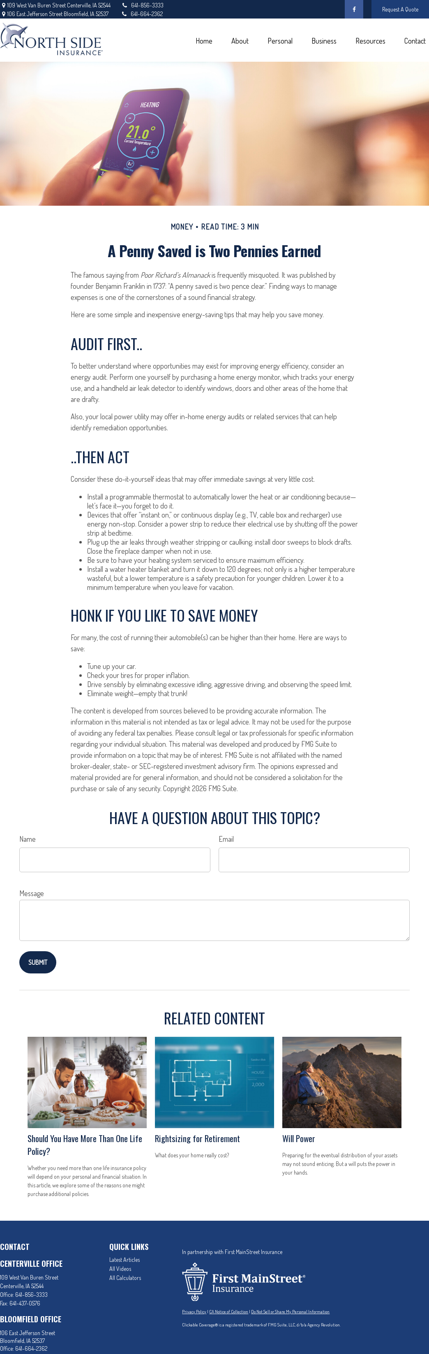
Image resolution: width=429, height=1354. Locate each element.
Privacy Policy (194, 1312)
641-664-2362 (141, 13)
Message (31, 893)
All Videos (120, 1268)
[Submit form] (37, 962)
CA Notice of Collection (228, 1312)
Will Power (298, 1138)
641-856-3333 (142, 5)
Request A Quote (400, 9)
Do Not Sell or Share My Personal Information (290, 1312)
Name (27, 838)
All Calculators (125, 1277)
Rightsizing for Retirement (197, 1138)
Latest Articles (124, 1259)
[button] (204, 40)
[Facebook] (354, 9)
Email (226, 838)
